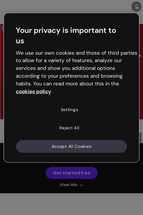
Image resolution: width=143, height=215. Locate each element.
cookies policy (33, 91)
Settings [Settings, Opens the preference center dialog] (69, 109)
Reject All (69, 127)
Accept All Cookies (72, 146)
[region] (71, 88)
